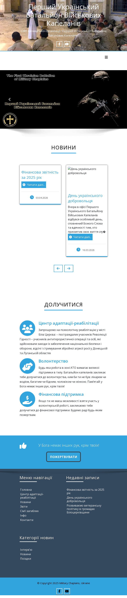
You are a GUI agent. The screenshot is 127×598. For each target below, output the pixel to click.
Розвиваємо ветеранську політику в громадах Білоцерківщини (84, 509)
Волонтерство (53, 361)
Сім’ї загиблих (29, 511)
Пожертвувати (63, 457)
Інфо (23, 515)
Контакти (26, 520)
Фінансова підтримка (61, 394)
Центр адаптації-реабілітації (69, 323)
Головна (26, 489)
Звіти (23, 506)
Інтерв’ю (26, 550)
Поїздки (25, 559)
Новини (25, 502)
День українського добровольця (79, 499)
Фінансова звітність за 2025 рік (85, 491)
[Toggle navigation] (106, 57)
